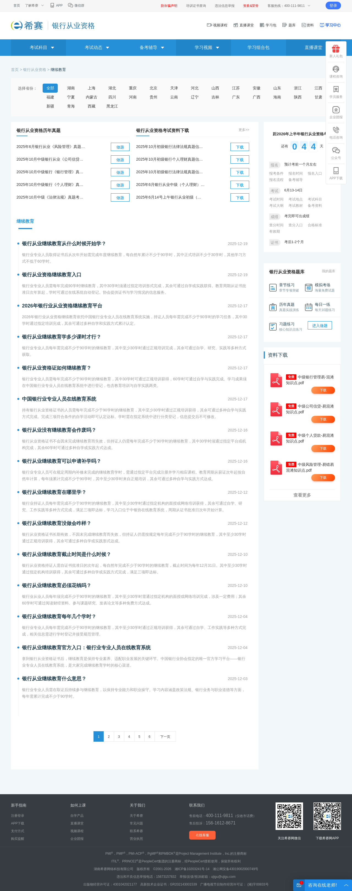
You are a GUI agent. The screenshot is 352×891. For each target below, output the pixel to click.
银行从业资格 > (37, 69)
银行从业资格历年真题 (38, 130)
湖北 (112, 88)
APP (56, 5)
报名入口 (315, 173)
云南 (174, 97)
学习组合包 (259, 47)
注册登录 (17, 816)
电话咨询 (336, 132)
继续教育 (58, 69)
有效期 (274, 231)
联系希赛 (136, 831)
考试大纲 (276, 206)
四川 (112, 97)
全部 (50, 88)
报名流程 (276, 180)
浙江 (298, 88)
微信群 (76, 5)
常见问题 (136, 823)
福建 (50, 97)
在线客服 (202, 835)
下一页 (165, 737)
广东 (236, 97)
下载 (240, 147)
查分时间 (276, 225)
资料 (307, 25)
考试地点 (295, 199)
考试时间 (276, 199)
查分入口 (295, 225)
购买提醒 (17, 839)
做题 (120, 147)
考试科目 (315, 199)
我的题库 (328, 271)
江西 (318, 88)
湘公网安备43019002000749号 (235, 869)
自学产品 (77, 816)
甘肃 (318, 97)
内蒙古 (91, 97)
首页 (16, 5)
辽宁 (195, 97)
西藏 (91, 106)
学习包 (268, 25)
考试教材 (295, 206)
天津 (174, 88)
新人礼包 (336, 51)
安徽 (256, 88)
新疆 (50, 106)
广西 (256, 97)
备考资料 (315, 206)
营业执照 (136, 839)
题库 (289, 25)
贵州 (153, 97)
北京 (153, 88)
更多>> (244, 130)
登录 (333, 5)
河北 (195, 88)
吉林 (215, 97)
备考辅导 (295, 180)
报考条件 (276, 173)
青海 (71, 106)
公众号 (336, 153)
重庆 (133, 88)
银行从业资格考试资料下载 (162, 130)
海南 (277, 97)
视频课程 (217, 25)
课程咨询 (336, 71)
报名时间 (295, 173)
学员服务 (336, 92)
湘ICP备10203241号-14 (192, 869)
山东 (277, 88)
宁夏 (71, 97)
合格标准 (315, 225)
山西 (215, 88)
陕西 (298, 97)
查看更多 (302, 495)
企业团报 (336, 112)
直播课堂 (243, 25)
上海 (91, 88)
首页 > (17, 69)
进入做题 (320, 325)
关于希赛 (136, 816)
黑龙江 (112, 106)
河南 (133, 97)
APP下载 (336, 173)
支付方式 (17, 831)
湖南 (71, 88)
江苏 (236, 88)
